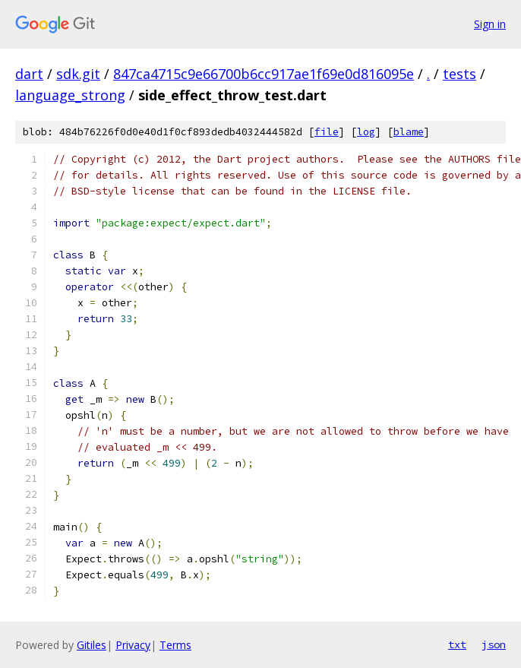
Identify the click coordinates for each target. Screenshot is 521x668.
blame (408, 131)
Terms (175, 645)
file (326, 131)
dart (29, 74)
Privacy (132, 645)
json (494, 644)
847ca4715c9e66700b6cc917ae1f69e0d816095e (263, 74)
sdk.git (78, 74)
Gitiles (91, 645)
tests (459, 74)
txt (457, 644)
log (366, 131)
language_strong (70, 95)
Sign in (490, 24)
